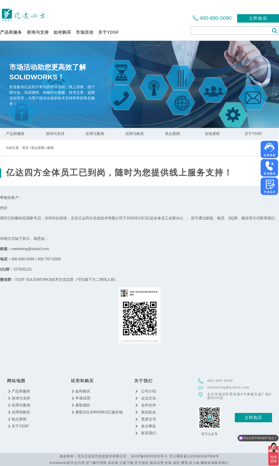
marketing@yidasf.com (228, 387)
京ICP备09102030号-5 (149, 456)
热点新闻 (37, 148)
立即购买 (258, 18)
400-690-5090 (216, 18)
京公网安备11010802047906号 (194, 456)
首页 (25, 148)
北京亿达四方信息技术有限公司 (23, 14)
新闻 (50, 148)
